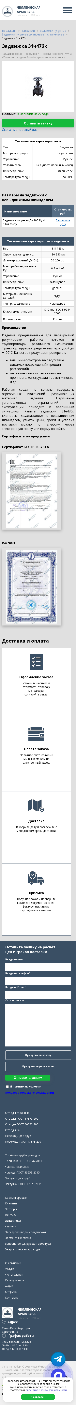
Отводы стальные (17, 1113)
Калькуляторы (14, 1280)
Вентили (11, 1215)
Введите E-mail (15, 987)
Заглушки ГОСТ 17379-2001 (23, 1184)
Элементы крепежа (18, 1238)
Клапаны (11, 1203)
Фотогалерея (14, 1274)
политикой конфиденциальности (47, 1390)
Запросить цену (63, 222)
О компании (13, 1263)
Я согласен (38, 1397)
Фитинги (10, 1226)
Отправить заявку (28, 1077)
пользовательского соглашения (29, 1092)
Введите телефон (17, 973)
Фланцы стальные (17, 1167)
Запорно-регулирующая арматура (28, 1243)
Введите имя (14, 959)
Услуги (9, 1269)
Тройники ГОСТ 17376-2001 (23, 1161)
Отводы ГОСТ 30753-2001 (22, 1124)
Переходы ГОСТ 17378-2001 (24, 1141)
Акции (9, 1286)
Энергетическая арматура (22, 1249)
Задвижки (13, 1220)
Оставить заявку (38, 123)
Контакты (11, 1297)
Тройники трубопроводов (22, 1155)
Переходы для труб (18, 1136)
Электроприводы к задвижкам (25, 1232)
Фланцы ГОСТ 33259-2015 (22, 1172)
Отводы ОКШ (14, 1130)
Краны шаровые (16, 1197)
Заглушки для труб (17, 1178)
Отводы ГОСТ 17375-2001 (22, 1118)
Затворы (11, 1209)
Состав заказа (14, 1000)
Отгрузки (11, 1292)
